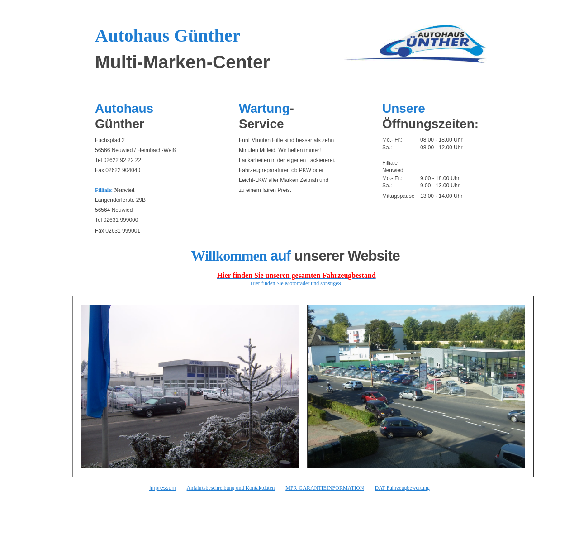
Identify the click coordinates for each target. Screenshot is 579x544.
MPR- (292, 488)
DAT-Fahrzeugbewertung (402, 488)
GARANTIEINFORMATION (331, 488)
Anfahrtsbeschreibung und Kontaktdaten (231, 488)
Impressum (162, 488)
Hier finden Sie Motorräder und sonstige (294, 283)
